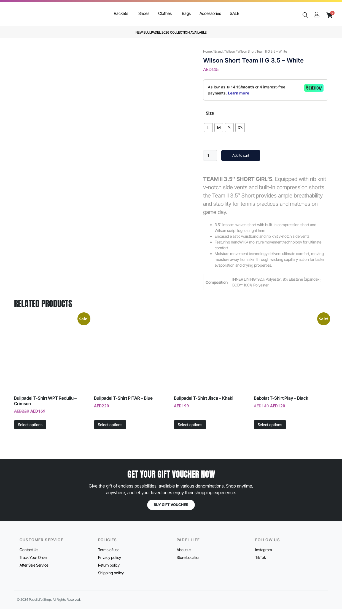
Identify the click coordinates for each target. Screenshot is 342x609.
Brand (218, 51)
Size (210, 113)
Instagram (263, 549)
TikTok (260, 557)
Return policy (109, 565)
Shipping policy (111, 572)
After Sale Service (34, 565)
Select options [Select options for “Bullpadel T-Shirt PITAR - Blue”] (110, 424)
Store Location (189, 557)
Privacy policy (109, 557)
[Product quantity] (210, 155)
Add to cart (240, 155)
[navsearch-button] (305, 15)
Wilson (230, 51)
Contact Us (29, 549)
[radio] (208, 127)
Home (207, 51)
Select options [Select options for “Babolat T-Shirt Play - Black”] (270, 424)
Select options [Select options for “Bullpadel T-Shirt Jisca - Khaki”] (190, 424)
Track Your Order (34, 557)
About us (184, 549)
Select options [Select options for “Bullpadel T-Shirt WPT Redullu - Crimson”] (30, 424)
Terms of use (108, 549)
